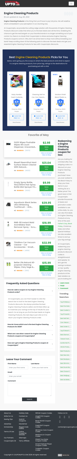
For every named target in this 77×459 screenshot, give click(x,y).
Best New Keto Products (68, 355)
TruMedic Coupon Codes (42, 449)
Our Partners (9, 438)
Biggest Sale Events (23, 428)
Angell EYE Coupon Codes (42, 417)
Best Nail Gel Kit (65, 318)
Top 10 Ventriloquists (67, 314)
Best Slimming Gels (66, 363)
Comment (12, 381)
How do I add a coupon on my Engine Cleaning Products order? (26, 291)
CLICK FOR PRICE (16, 117)
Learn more (64, 283)
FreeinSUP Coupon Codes (42, 426)
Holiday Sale (23, 413)
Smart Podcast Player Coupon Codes (43, 445)
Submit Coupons (22, 420)
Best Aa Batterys (65, 380)
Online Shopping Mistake (22, 433)
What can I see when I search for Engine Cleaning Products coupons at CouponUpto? (27, 335)
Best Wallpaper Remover (68, 375)
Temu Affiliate (24, 441)
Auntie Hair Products (67, 343)
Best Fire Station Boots (67, 306)
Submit (29, 399)
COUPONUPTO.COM (21, 455)
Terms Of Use (9, 431)
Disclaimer (23, 424)
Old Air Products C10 (67, 347)
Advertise (7, 424)
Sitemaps (22, 438)
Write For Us (8, 416)
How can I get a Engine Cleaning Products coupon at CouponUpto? (28, 344)
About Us (7, 413)
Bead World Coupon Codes (43, 421)
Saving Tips (8, 419)
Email (10, 372)
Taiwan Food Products (67, 339)
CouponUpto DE (10, 441)
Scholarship (8, 427)
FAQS (62, 286)
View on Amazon (46, 153)
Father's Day (62, 223)
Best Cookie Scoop (66, 310)
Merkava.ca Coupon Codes (43, 435)
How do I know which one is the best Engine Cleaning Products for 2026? (28, 325)
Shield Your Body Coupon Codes (41, 440)
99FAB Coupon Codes (43, 413)
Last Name (35, 364)
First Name (12, 364)
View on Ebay (46, 155)
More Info (46, 148)
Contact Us (23, 416)
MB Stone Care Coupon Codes (44, 431)
